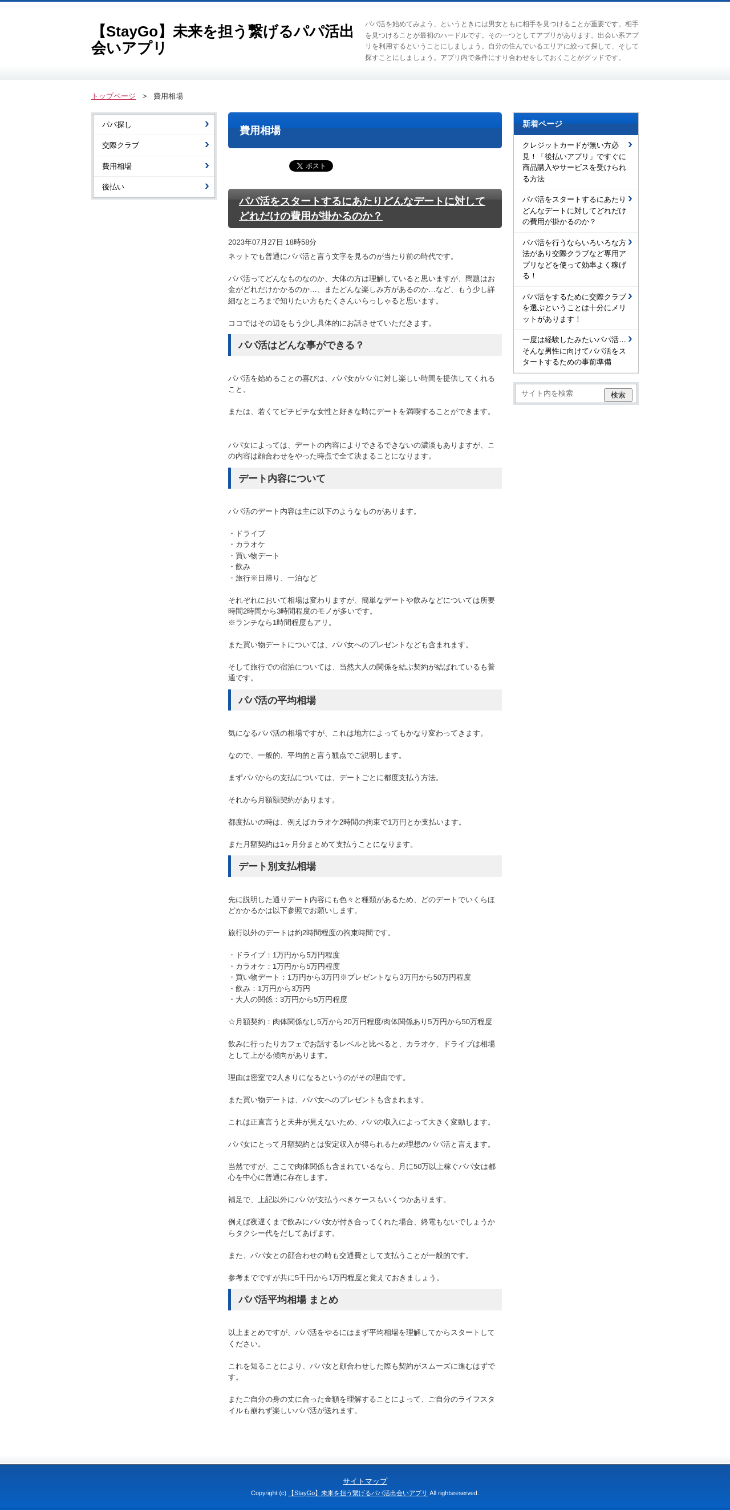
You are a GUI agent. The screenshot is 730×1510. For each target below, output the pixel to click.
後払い (113, 186)
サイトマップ (365, 1481)
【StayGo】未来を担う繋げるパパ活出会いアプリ (222, 39)
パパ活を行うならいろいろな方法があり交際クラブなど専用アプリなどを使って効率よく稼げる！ (574, 259)
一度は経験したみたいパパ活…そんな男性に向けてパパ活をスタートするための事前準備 (574, 350)
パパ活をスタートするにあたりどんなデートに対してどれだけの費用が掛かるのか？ (574, 210)
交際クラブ (120, 145)
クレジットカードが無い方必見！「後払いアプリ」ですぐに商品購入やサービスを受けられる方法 (574, 162)
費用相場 (117, 166)
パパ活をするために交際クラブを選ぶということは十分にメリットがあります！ (574, 308)
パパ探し (117, 124)
